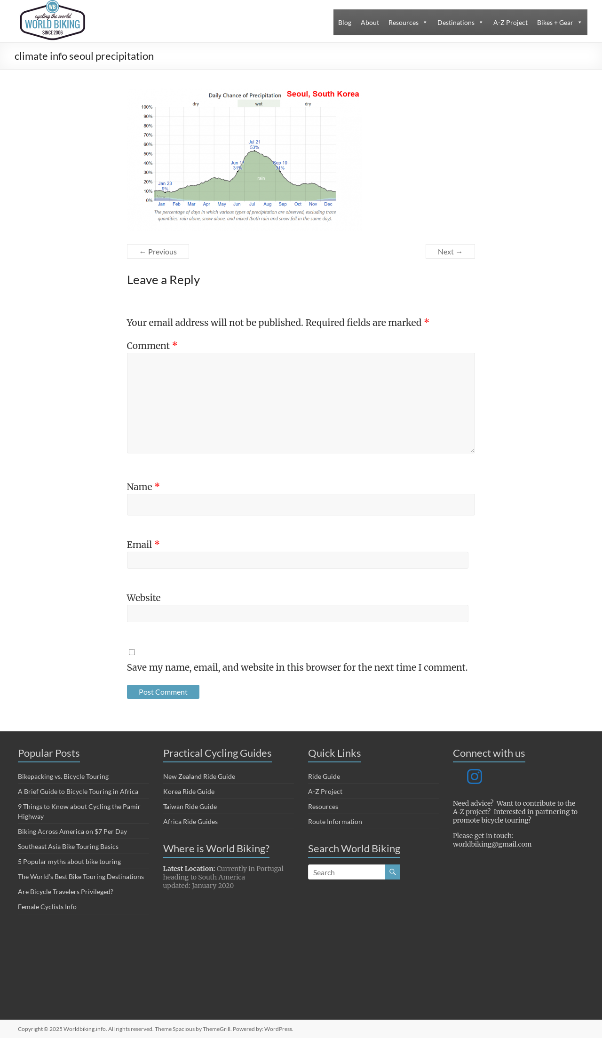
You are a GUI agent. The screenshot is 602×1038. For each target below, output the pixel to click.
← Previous (158, 251)
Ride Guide (324, 776)
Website (144, 597)
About (370, 22)
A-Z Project (510, 22)
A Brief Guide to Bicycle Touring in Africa (78, 791)
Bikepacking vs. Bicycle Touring (63, 776)
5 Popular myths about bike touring (69, 861)
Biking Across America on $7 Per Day (72, 831)
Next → (450, 251)
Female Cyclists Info (47, 907)
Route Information (335, 821)
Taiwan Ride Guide (190, 806)
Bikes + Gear (555, 22)
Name (143, 486)
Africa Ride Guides (190, 821)
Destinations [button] (456, 22)
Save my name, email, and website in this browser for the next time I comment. (297, 667)
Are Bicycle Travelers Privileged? (65, 891)
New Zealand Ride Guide (199, 776)
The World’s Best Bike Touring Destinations (81, 876)
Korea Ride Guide (188, 791)
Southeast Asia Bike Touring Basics (68, 846)
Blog (344, 22)
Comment (152, 345)
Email (143, 544)
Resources (403, 22)
